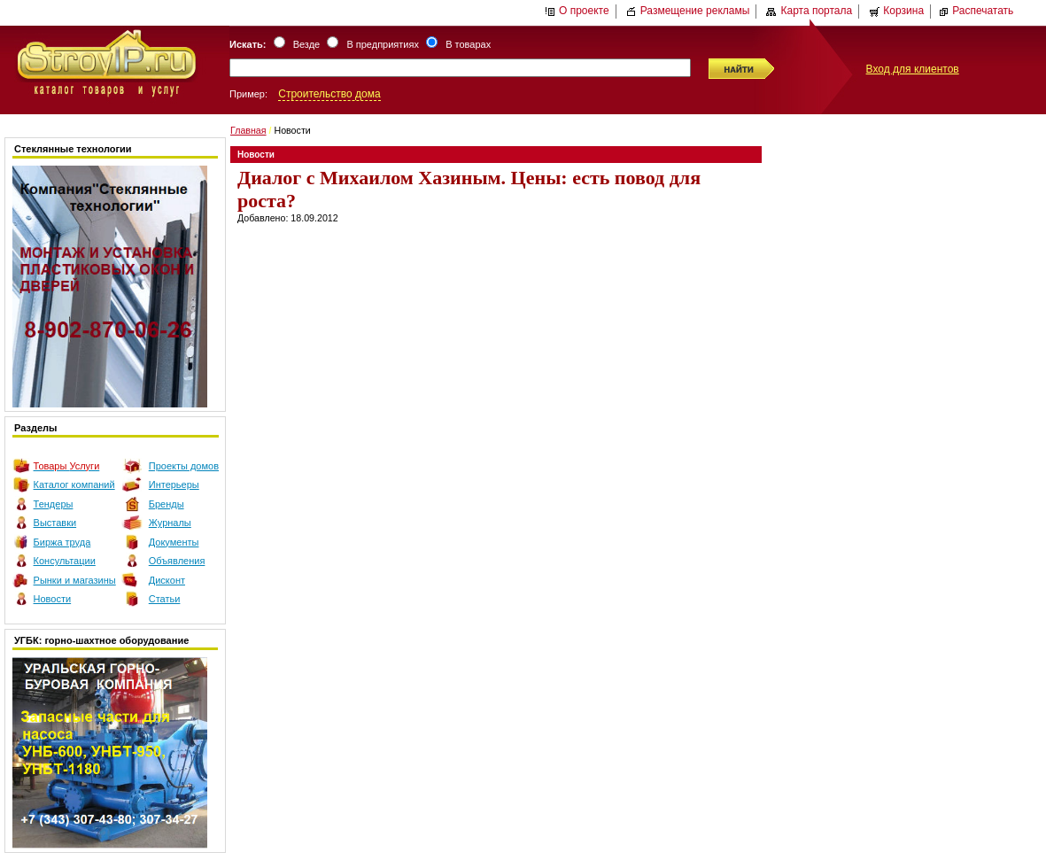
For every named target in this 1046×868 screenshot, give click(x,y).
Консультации (65, 560)
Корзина (896, 10)
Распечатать (975, 10)
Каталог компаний (74, 484)
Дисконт (167, 580)
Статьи (165, 598)
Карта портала (809, 10)
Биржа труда (62, 542)
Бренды (166, 504)
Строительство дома (329, 94)
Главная (248, 130)
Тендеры (54, 504)
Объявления (177, 560)
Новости (53, 598)
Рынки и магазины (75, 580)
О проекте (577, 10)
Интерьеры (174, 484)
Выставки (55, 522)
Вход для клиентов (912, 69)
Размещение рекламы (688, 10)
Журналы (170, 522)
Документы (174, 542)
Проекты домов (184, 466)
